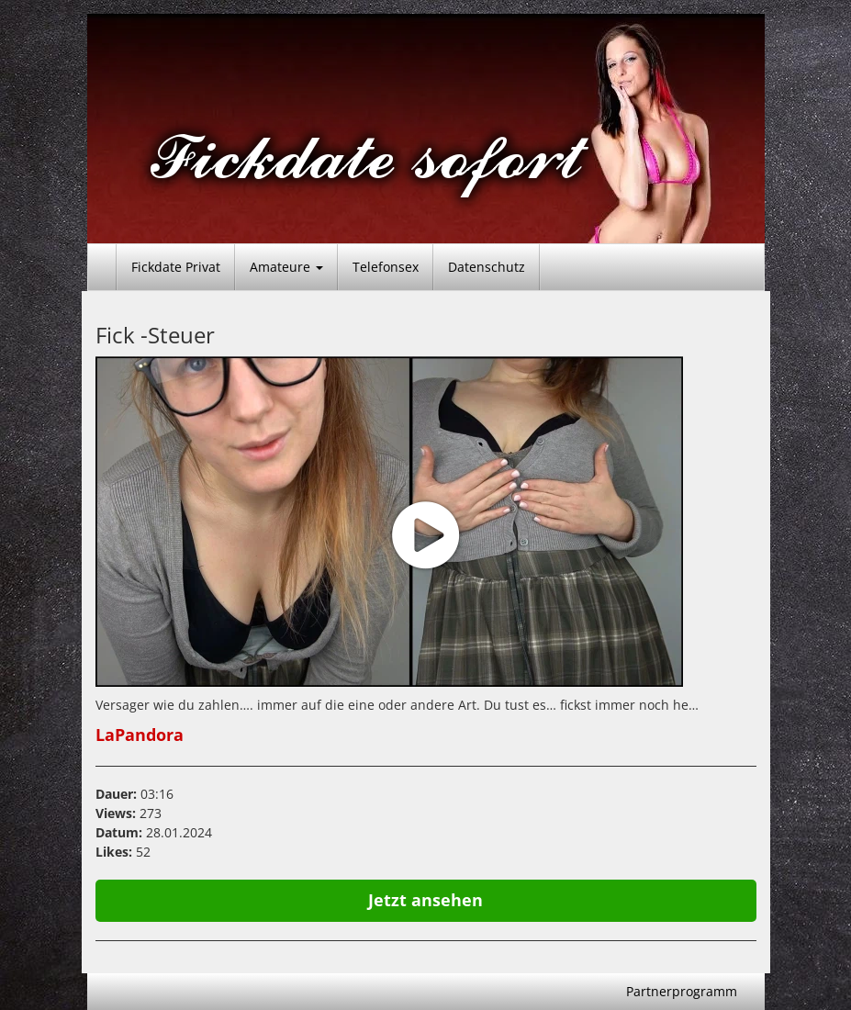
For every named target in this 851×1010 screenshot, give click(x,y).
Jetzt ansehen (425, 900)
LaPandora (139, 735)
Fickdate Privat (175, 266)
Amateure (286, 266)
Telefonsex (386, 266)
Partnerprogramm (681, 991)
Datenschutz (486, 266)
